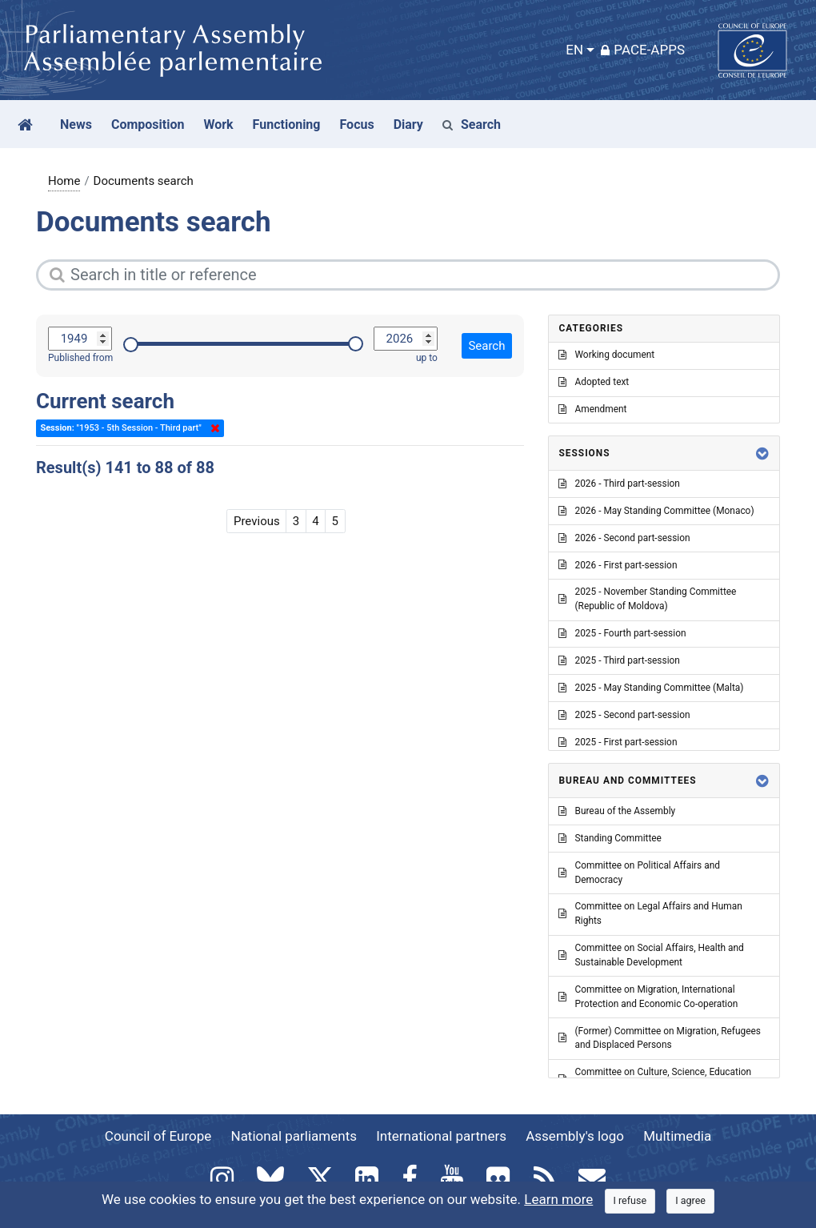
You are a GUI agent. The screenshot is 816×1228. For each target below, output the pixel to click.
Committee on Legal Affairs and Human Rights (650, 913)
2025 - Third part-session (618, 660)
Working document (606, 354)
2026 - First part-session (617, 565)
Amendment (592, 409)
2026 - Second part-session (624, 538)
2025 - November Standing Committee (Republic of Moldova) (647, 599)
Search (471, 124)
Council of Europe (158, 1136)
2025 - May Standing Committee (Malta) (650, 687)
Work (218, 124)
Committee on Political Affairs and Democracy (638, 872)
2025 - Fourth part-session (622, 633)
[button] (762, 453)
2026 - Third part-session (618, 483)
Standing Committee (609, 838)
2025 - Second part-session (624, 714)
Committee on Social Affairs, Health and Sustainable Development (650, 955)
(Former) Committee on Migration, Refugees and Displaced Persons (659, 1038)
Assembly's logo (575, 1136)
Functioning (287, 124)
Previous (257, 521)
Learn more (558, 1199)
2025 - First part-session (617, 742)
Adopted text (593, 381)
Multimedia (677, 1136)
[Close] (630, 1201)
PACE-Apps (643, 50)
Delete (212, 428)
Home (64, 181)
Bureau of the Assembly (616, 811)
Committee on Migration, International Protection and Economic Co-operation (648, 996)
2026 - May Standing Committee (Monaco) (656, 510)
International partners (441, 1136)
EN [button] (574, 50)
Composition (148, 124)
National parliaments (294, 1136)
